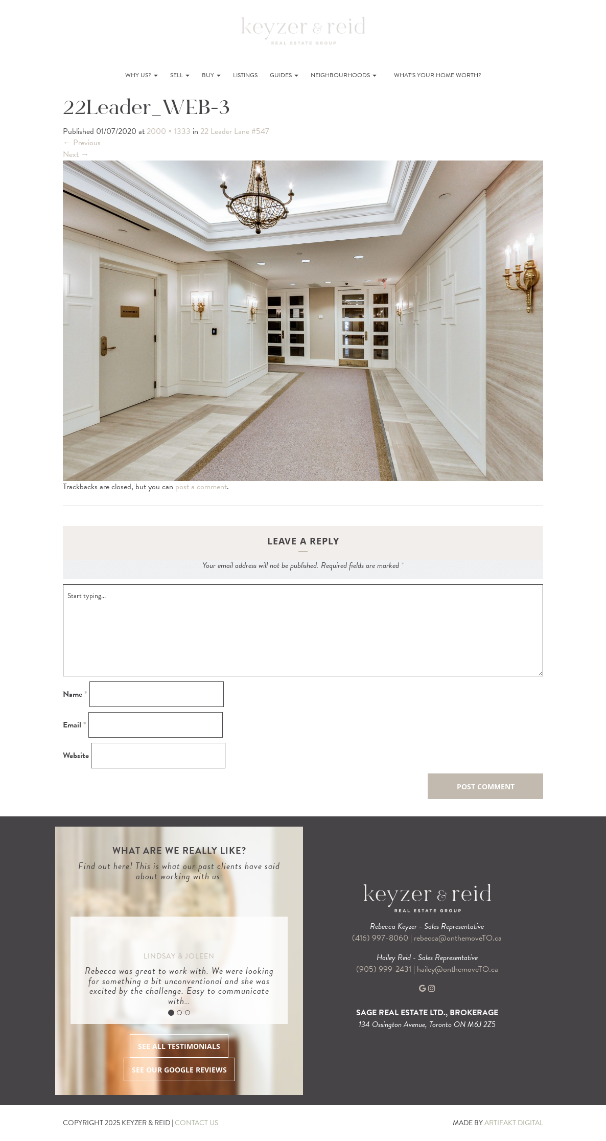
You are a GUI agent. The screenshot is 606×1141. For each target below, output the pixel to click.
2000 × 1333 (169, 131)
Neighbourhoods (344, 75)
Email (74, 725)
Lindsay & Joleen (179, 956)
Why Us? (141, 75)
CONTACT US (196, 1122)
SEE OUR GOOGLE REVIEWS (179, 1070)
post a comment (201, 487)
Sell (180, 75)
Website (76, 756)
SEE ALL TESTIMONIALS (179, 1046)
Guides (284, 75)
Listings (245, 75)
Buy (211, 75)
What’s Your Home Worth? (437, 75)
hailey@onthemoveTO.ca (457, 969)
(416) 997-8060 (380, 938)
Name (75, 694)
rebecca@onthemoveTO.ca (458, 938)
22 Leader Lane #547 (234, 131)
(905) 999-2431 (384, 969)
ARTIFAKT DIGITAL (513, 1122)
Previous (82, 142)
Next (76, 154)
